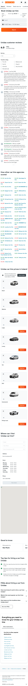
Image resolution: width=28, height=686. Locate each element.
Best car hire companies (16, 668)
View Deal (22, 294)
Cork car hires (7, 643)
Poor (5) (4, 62)
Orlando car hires (8, 639)
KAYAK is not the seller (14, 684)
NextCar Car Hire (21, 238)
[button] (2, 2)
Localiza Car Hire (7, 227)
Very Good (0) (19, 66)
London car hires (8, 650)
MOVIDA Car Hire (7, 231)
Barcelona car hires (8, 652)
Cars (9, 668)
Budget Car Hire (7, 190)
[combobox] (3, 15)
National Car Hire (7, 238)
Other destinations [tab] (8, 626)
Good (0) (5, 66)
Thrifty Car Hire (20, 257)
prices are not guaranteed (7, 679)
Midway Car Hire (21, 231)
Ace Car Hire (6, 178)
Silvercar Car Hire (21, 253)
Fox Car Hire (20, 216)
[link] (14, 482)
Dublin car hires (7, 637)
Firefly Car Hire (6, 216)
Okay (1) (17, 64)
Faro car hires (7, 641)
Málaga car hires (8, 658)
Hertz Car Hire (6, 223)
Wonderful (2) (6, 68)
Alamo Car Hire (20, 182)
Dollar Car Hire (20, 195)
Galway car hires (8, 654)
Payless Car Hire (7, 245)
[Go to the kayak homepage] (9, 2)
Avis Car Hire (6, 186)
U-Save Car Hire (7, 261)
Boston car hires (7, 656)
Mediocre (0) (19, 62)
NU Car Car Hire (21, 234)
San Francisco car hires (9, 647)
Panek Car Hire (20, 240)
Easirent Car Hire (7, 203)
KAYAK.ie (4, 668)
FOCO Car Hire (20, 211)
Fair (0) (4, 64)
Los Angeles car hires (9, 645)
